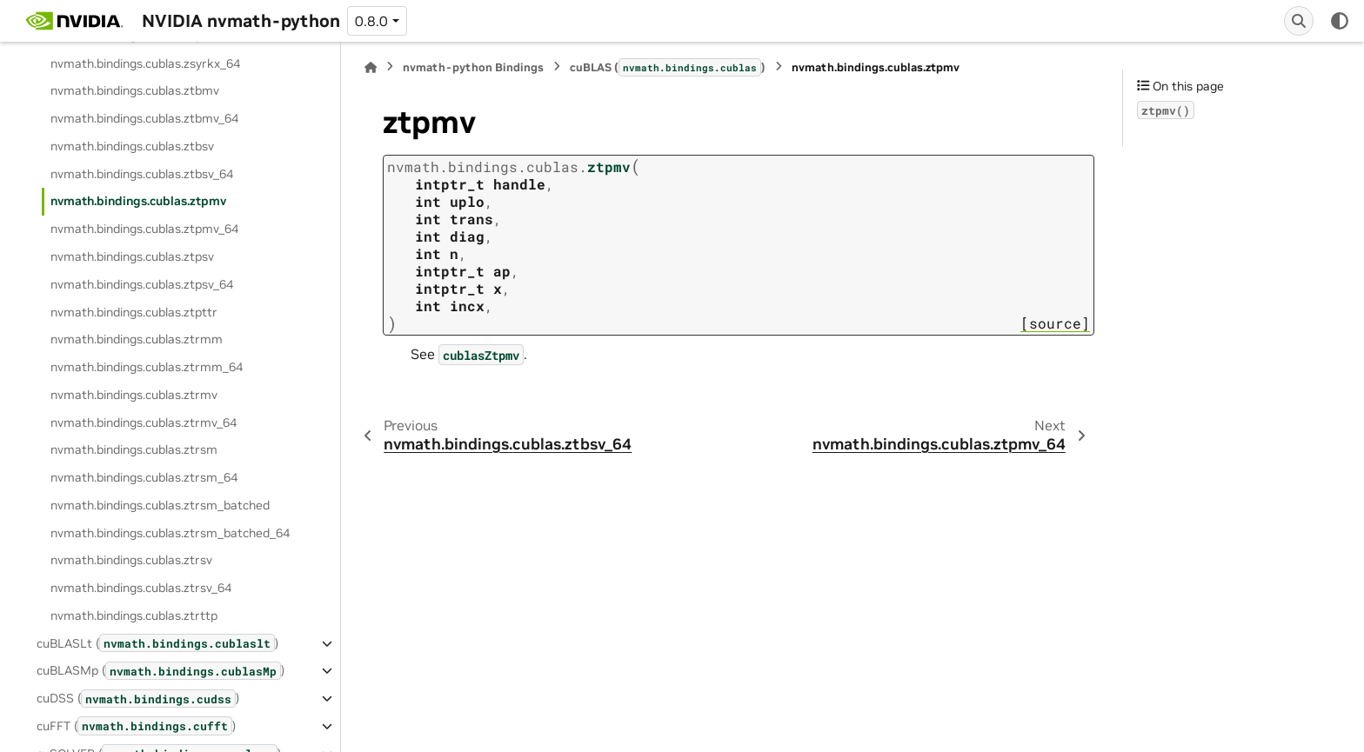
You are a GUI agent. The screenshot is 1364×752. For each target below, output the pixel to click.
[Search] (1299, 21)
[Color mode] (1339, 21)
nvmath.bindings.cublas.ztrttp (133, 615)
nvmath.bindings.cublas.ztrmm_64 (146, 367)
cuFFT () (136, 725)
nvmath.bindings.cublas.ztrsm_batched (160, 505)
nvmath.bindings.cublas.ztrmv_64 (143, 422)
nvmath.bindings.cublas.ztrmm (136, 339)
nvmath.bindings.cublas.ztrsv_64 (140, 588)
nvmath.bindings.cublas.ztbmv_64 (144, 118)
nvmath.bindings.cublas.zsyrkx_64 (145, 63)
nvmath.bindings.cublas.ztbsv (132, 146)
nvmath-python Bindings (473, 67)
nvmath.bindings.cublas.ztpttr (133, 312)
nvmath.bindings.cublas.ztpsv (132, 256)
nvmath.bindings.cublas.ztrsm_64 (143, 477)
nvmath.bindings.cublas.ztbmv (134, 90)
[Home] (370, 67)
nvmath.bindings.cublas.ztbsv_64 (141, 174)
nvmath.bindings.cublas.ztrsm (133, 449)
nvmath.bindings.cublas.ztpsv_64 (141, 284)
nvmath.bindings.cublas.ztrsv (131, 560)
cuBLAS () (668, 67)
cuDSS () (138, 698)
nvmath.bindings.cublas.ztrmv (133, 395)
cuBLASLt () (157, 643)
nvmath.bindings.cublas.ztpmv (138, 201)
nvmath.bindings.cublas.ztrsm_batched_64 (170, 533)
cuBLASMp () (160, 671)
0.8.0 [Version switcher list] (371, 21)
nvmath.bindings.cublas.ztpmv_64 (144, 228)
